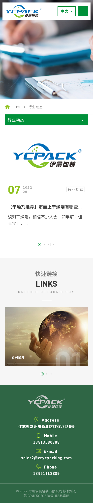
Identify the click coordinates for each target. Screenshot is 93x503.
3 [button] (48, 248)
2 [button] (44, 248)
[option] (46, 49)
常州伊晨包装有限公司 (23, 11)
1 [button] (39, 248)
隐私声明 (63, 496)
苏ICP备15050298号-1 (39, 496)
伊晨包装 (46, 407)
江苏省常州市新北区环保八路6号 (46, 432)
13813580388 (46, 447)
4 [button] (53, 248)
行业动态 (35, 107)
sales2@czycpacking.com (46, 463)
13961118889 (46, 478)
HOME (13, 106)
